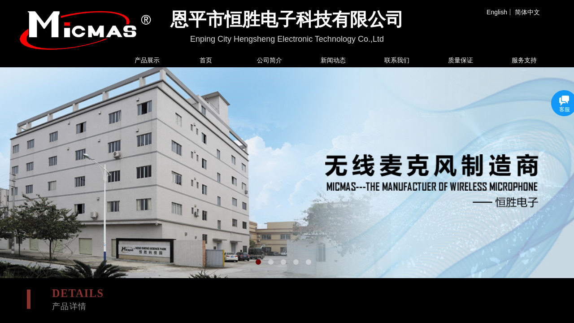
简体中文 (527, 12)
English (497, 12)
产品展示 (147, 60)
